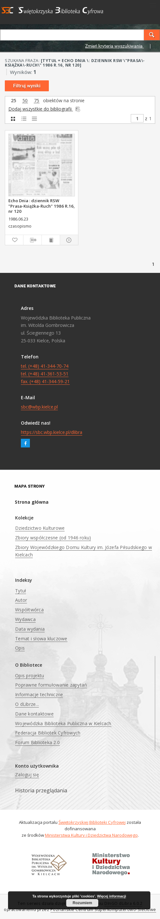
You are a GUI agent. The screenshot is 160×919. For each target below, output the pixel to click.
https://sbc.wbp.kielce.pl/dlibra (51, 432)
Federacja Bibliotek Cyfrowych (47, 733)
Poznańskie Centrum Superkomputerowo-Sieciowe (103, 909)
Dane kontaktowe (34, 714)
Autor (21, 600)
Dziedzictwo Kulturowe (40, 528)
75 (36, 100)
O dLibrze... (27, 704)
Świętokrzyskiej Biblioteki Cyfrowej (92, 822)
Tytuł (20, 591)
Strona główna (32, 502)
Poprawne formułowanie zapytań (51, 685)
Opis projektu (29, 675)
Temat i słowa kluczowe (41, 638)
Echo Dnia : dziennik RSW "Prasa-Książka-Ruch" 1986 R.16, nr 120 (41, 206)
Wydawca (25, 619)
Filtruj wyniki (26, 86)
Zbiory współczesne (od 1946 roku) (53, 538)
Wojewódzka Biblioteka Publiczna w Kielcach (63, 723)
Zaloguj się (27, 774)
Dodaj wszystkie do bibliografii (44, 109)
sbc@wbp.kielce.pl (39, 407)
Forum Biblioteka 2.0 (37, 742)
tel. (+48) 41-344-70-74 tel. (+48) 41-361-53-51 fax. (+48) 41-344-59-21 (45, 373)
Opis (20, 648)
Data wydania (30, 629)
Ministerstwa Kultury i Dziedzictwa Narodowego (91, 835)
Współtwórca (29, 610)
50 (25, 100)
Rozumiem (82, 903)
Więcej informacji (111, 896)
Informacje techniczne (39, 694)
